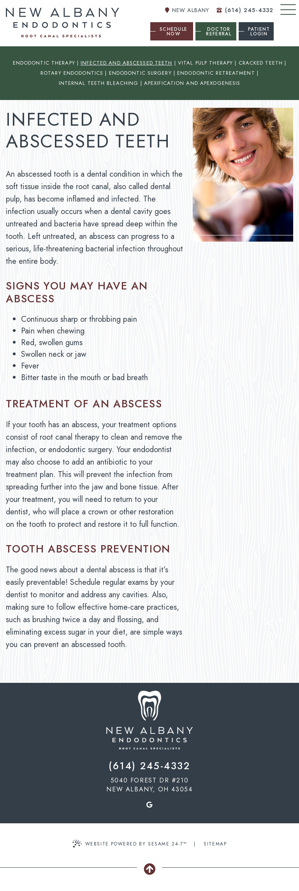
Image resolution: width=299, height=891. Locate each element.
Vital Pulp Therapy (205, 63)
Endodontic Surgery (140, 73)
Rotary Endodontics (71, 73)
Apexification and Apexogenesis (192, 83)
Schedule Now (173, 31)
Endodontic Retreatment (216, 73)
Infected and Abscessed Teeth (126, 63)
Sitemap (215, 843)
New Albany (187, 10)
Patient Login (259, 31)
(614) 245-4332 (245, 10)
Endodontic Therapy (44, 63)
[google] (149, 805)
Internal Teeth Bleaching (99, 83)
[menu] (288, 9)
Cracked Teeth (261, 63)
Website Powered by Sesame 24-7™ (129, 843)
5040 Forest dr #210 (149, 785)
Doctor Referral (218, 31)
